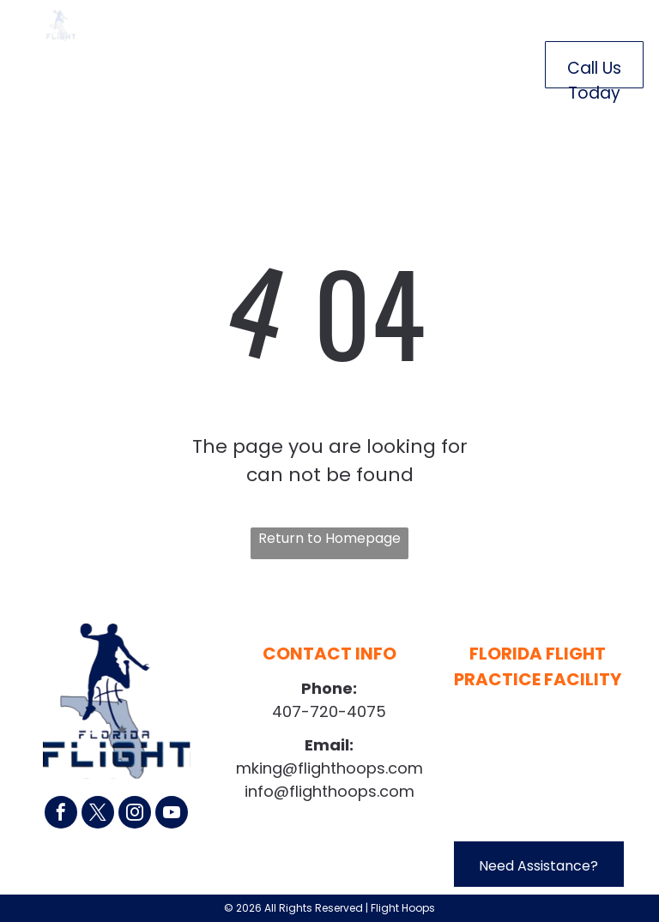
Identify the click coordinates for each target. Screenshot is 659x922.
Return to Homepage (329, 538)
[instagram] (134, 814)
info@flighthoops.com (329, 791)
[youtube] (171, 814)
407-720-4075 (329, 711)
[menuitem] (173, 61)
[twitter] (98, 814)
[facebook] (61, 814)
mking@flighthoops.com (329, 768)
